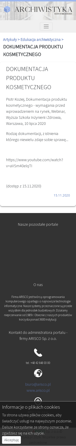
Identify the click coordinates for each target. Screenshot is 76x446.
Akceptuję (11, 440)
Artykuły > (11, 39)
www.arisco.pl (38, 390)
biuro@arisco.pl (38, 384)
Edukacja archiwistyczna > (41, 39)
